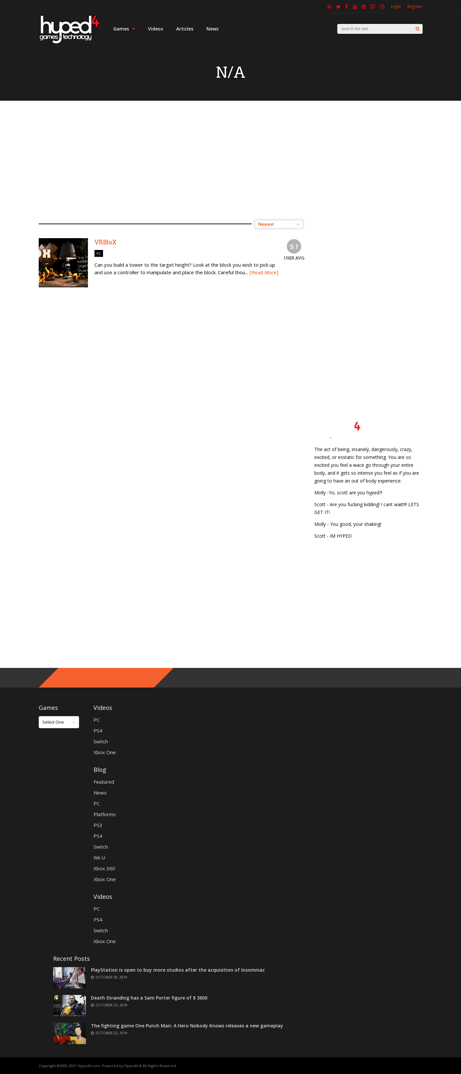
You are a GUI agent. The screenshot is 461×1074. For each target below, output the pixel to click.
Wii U (99, 857)
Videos (155, 29)
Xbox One (105, 752)
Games (124, 29)
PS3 (98, 825)
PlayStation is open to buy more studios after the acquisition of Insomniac (178, 970)
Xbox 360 (104, 868)
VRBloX (105, 242)
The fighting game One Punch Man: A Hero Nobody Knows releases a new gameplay (187, 1025)
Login (396, 6)
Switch (101, 741)
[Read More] (264, 272)
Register (415, 6)
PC (98, 253)
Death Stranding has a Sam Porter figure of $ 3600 (149, 998)
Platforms (105, 814)
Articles (184, 29)
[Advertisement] (231, 160)
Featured (104, 781)
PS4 (98, 730)
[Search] (417, 29)
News (212, 29)
